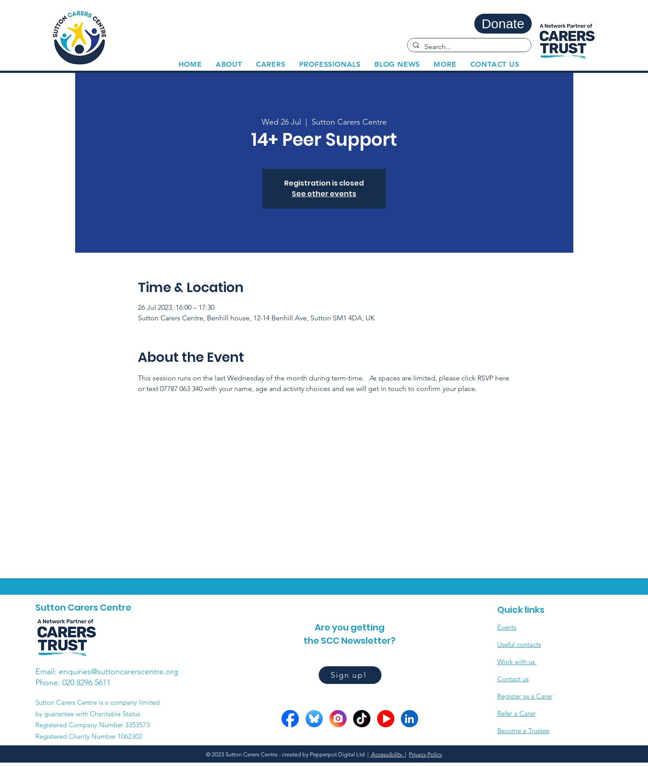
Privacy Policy (425, 754)
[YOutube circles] (385, 718)
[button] (270, 64)
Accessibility (387, 754)
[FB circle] (290, 718)
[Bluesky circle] (314, 718)
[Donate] (503, 24)
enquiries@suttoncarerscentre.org (118, 671)
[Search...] (468, 46)
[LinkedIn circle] (409, 718)
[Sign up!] (350, 675)
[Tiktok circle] (361, 718)
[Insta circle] (338, 718)
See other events (324, 194)
